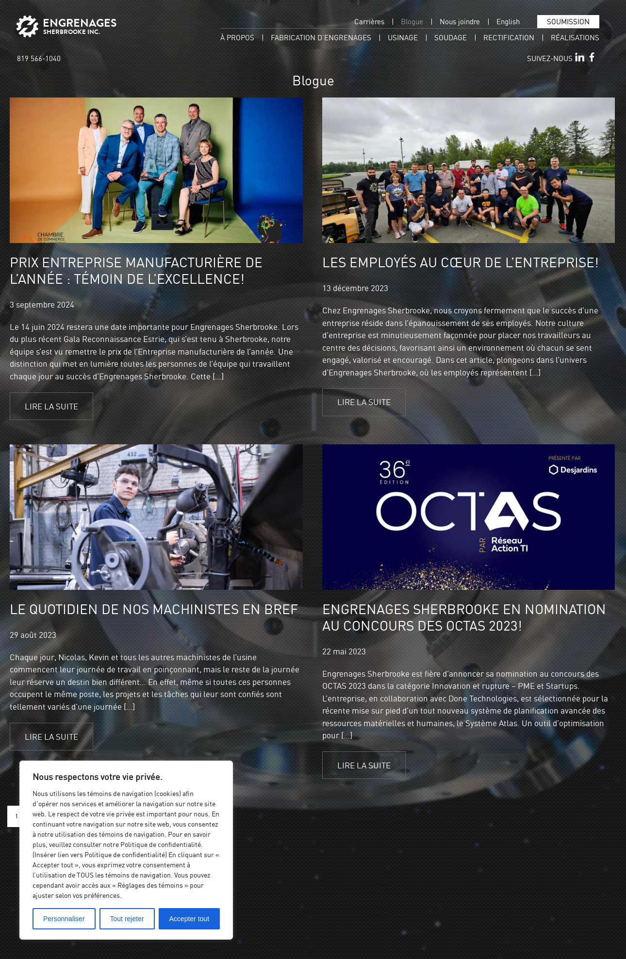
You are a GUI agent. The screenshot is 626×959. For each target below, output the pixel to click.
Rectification (508, 37)
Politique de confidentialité (160, 844)
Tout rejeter (127, 919)
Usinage (403, 37)
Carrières (369, 21)
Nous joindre (460, 21)
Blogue (412, 21)
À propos (237, 37)
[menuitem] (508, 21)
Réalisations (575, 37)
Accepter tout (189, 919)
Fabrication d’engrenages (321, 37)
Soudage (450, 37)
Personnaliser (64, 919)
